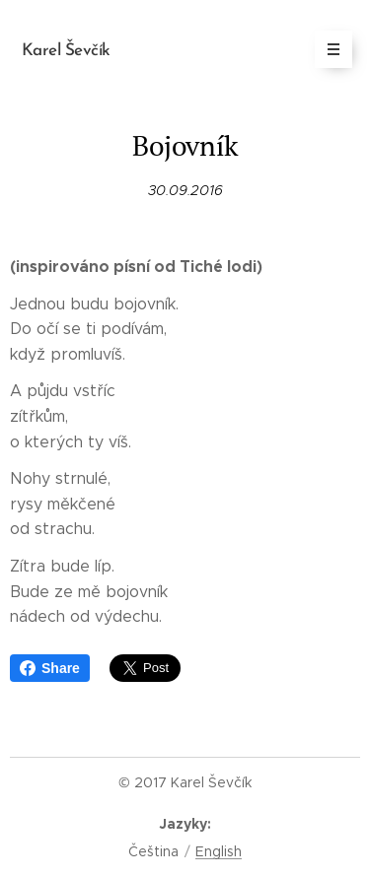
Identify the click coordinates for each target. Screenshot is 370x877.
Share (50, 668)
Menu (327, 49)
